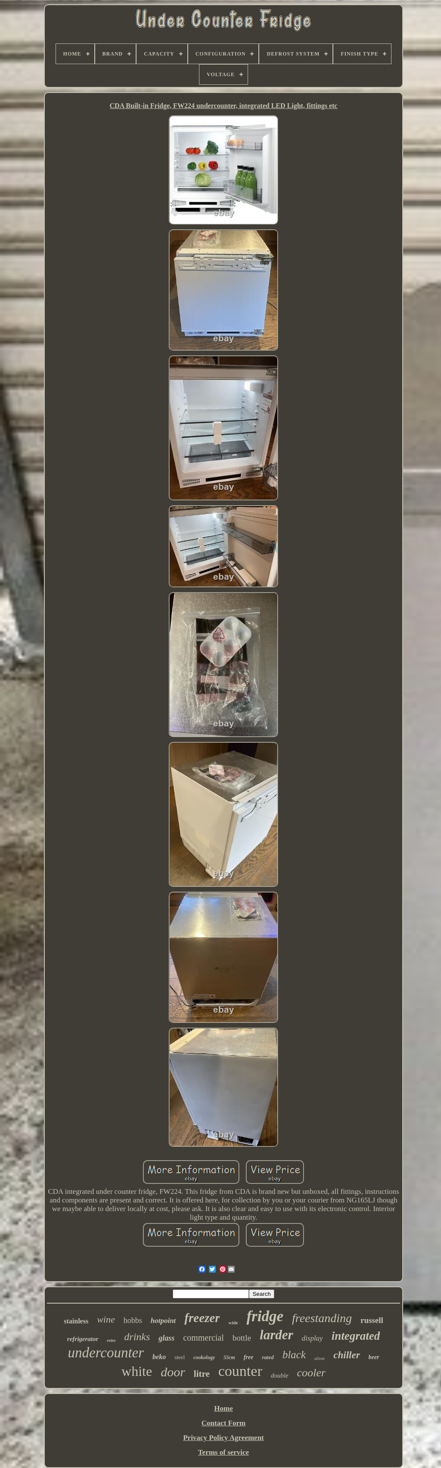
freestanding (322, 1318)
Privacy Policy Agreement (223, 1438)
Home (223, 1408)
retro (111, 1340)
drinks (137, 1336)
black (294, 1354)
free (249, 1357)
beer (374, 1357)
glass (166, 1338)
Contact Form (223, 1423)
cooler (311, 1372)
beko (159, 1356)
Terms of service (223, 1452)
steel (179, 1357)
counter (240, 1371)
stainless (76, 1321)
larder (276, 1334)
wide (233, 1322)
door (173, 1372)
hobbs (133, 1320)
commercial (203, 1337)
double (280, 1375)
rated (267, 1357)
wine (106, 1319)
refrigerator (83, 1338)
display (312, 1338)
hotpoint (163, 1321)
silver (319, 1358)
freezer (202, 1318)
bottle (242, 1337)
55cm (229, 1357)
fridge (264, 1316)
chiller (346, 1355)
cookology (204, 1357)
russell (371, 1320)
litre (202, 1374)
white (136, 1371)
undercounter (106, 1352)
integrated (356, 1335)
